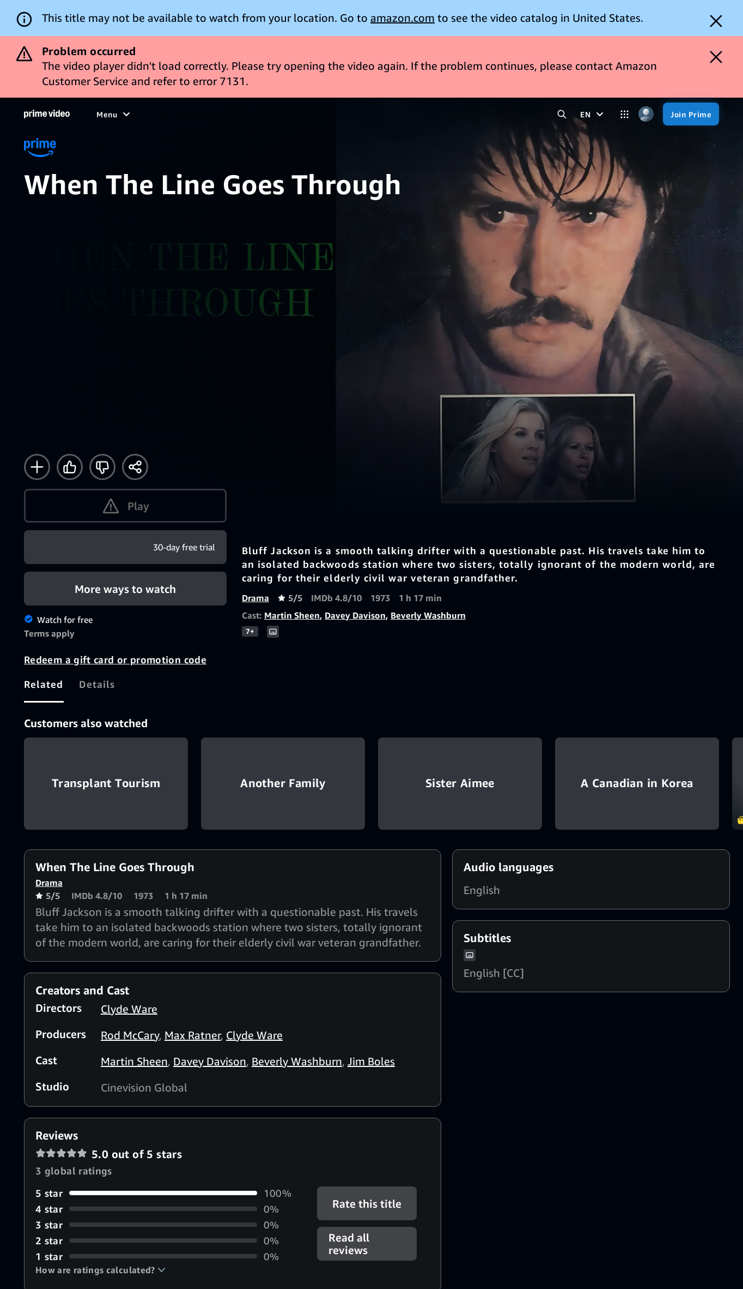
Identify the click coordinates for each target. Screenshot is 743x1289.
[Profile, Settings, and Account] (645, 114)
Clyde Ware (129, 1009)
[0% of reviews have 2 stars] (169, 1241)
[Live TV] (310, 114)
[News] (270, 114)
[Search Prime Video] (562, 114)
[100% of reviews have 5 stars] (169, 1193)
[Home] (47, 114)
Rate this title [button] (366, 1203)
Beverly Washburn (428, 615)
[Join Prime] (691, 114)
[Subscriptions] (373, 114)
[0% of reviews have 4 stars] (169, 1209)
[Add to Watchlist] (37, 467)
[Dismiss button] (716, 21)
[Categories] (624, 114)
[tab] (44, 685)
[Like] (70, 467)
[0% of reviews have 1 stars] (169, 1256)
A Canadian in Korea (637, 784)
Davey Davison (355, 615)
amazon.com (402, 17)
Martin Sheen (292, 615)
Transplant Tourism (106, 784)
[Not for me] (102, 467)
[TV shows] (186, 114)
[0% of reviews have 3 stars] (169, 1225)
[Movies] (140, 114)
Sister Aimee (460, 784)
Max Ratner (193, 1035)
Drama (255, 597)
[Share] (135, 467)
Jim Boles (371, 1061)
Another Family (283, 784)
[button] (100, 1270)
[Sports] (232, 114)
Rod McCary (130, 1035)
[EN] (593, 114)
